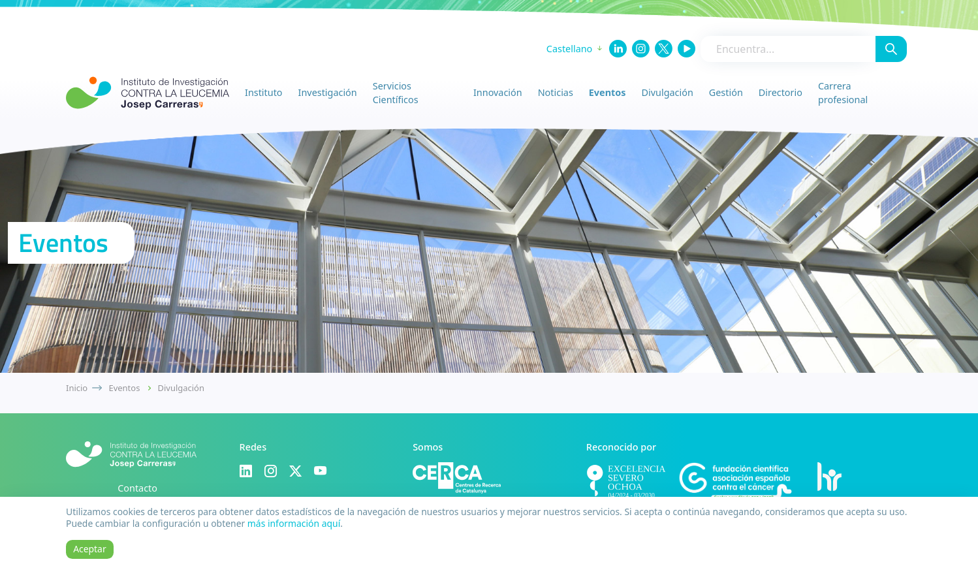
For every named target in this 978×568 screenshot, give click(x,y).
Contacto (137, 488)
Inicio (76, 388)
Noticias (555, 92)
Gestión (726, 92)
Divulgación (667, 92)
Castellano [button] (569, 48)
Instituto (264, 92)
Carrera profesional (843, 93)
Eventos (607, 92)
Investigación (327, 92)
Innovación (497, 92)
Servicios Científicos (395, 93)
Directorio (780, 92)
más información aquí (293, 523)
